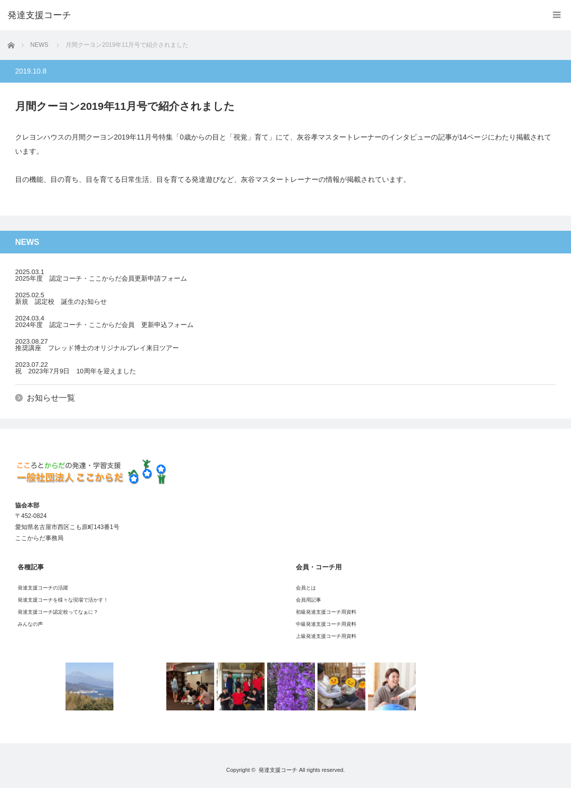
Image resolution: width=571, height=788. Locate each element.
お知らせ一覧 (51, 397)
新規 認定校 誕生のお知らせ (61, 301)
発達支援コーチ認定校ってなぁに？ (58, 612)
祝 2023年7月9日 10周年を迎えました (75, 371)
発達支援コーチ (278, 770)
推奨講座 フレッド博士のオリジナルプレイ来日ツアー (97, 348)
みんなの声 (30, 624)
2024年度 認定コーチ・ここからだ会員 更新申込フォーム (104, 324)
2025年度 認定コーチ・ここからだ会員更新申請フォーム (101, 278)
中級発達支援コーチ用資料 (326, 624)
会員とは (306, 587)
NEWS (39, 44)
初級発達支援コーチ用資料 (326, 612)
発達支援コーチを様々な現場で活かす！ (63, 600)
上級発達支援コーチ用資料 (326, 636)
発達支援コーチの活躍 (43, 587)
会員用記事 (308, 600)
